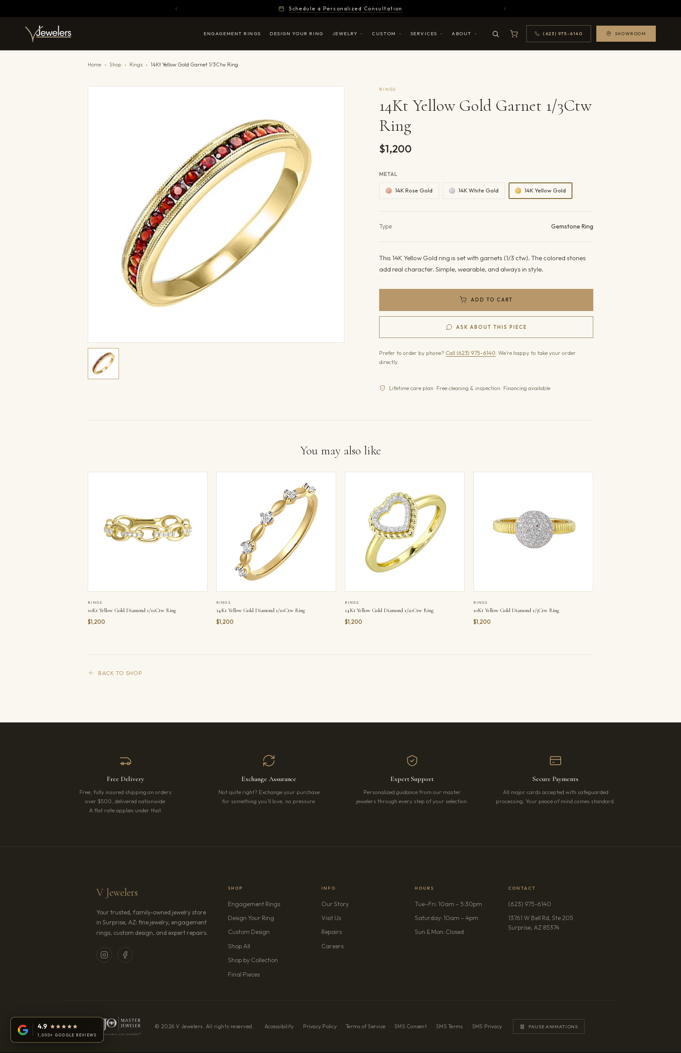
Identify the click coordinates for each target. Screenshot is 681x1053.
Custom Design (249, 932)
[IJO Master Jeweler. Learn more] (119, 1026)
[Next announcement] (505, 9)
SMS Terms (449, 1026)
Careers (357, 945)
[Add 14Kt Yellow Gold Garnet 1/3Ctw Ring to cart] (486, 300)
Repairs (331, 932)
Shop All (239, 946)
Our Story (335, 904)
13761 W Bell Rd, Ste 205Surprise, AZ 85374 (546, 922)
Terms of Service (365, 1026)
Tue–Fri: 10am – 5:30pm (448, 904)
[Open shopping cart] (512, 33)
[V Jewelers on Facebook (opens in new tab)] (125, 955)
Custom (386, 33)
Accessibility (279, 1026)
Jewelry (348, 33)
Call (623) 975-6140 (471, 352)
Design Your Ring (297, 33)
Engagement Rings (232, 33)
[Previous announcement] (176, 9)
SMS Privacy (487, 1026)
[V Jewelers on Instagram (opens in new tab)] (104, 955)
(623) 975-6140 (529, 904)
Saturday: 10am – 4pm (446, 918)
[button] (216, 214)
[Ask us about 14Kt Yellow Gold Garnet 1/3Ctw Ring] (486, 327)
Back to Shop (115, 673)
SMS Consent (410, 1026)
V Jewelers (117, 892)
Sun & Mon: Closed (439, 932)
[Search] (493, 34)
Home (94, 64)
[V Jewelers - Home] (50, 34)
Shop (115, 64)
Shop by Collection (253, 960)
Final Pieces (244, 974)
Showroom (624, 33)
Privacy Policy (320, 1026)
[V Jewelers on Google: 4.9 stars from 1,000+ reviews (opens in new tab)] (57, 1030)
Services (426, 33)
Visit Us (331, 918)
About (464, 33)
